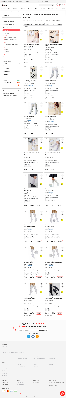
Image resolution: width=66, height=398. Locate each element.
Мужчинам (30, 8)
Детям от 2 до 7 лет (8, 27)
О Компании (11, 1)
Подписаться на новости (10, 95)
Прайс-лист (4, 373)
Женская (35, 364)
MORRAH (30, 47)
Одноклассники (13, 352)
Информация (19, 1)
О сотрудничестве (6, 358)
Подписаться (43, 330)
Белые (5, 47)
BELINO (51, 192)
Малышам (3, 8)
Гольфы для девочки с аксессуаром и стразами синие (53, 297)
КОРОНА (30, 85)
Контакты (27, 1)
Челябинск (4, 1)
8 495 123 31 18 (5, 382)
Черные (6, 53)
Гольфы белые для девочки (31, 44)
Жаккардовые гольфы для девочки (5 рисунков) (31, 81)
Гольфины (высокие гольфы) (11, 44)
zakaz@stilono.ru (21, 382)
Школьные (6, 51)
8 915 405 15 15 (5, 384)
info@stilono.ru (20, 384)
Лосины (5, 63)
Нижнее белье (7, 61)
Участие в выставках (22, 356)
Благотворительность (22, 358)
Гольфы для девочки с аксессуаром (51, 117)
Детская (19, 364)
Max (3, 346)
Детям (9, 8)
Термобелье (6, 33)
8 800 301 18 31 (5, 385)
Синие (5, 54)
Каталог (63, 8)
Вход (39, 1)
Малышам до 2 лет (8, 24)
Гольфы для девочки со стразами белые (51, 225)
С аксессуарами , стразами (10, 39)
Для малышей (5, 364)
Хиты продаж (43, 8)
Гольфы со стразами (29, 116)
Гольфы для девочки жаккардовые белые (29, 225)
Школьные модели (8, 21)
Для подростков (21, 366)
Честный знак (52, 356)
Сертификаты (52, 358)
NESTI (50, 85)
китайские (6, 46)
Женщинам (23, 8)
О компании (4, 357)
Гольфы (5, 35)
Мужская (35, 366)
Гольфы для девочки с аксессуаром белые (30, 297)
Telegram (21, 352)
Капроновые (7, 49)
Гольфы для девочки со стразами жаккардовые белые (53, 261)
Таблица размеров (11, 91)
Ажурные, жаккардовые (10, 37)
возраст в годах (33, 52)
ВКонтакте (5, 352)
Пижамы (5, 65)
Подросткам (15, 8)
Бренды (57, 8)
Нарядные (6, 41)
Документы (4, 375)
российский (32, 90)
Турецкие (6, 42)
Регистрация (45, 1)
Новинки (36, 8)
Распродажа (50, 8)
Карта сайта (36, 356)
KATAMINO (51, 301)
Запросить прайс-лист (9, 93)
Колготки (5, 56)
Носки (5, 59)
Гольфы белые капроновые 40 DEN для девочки (53, 45)
